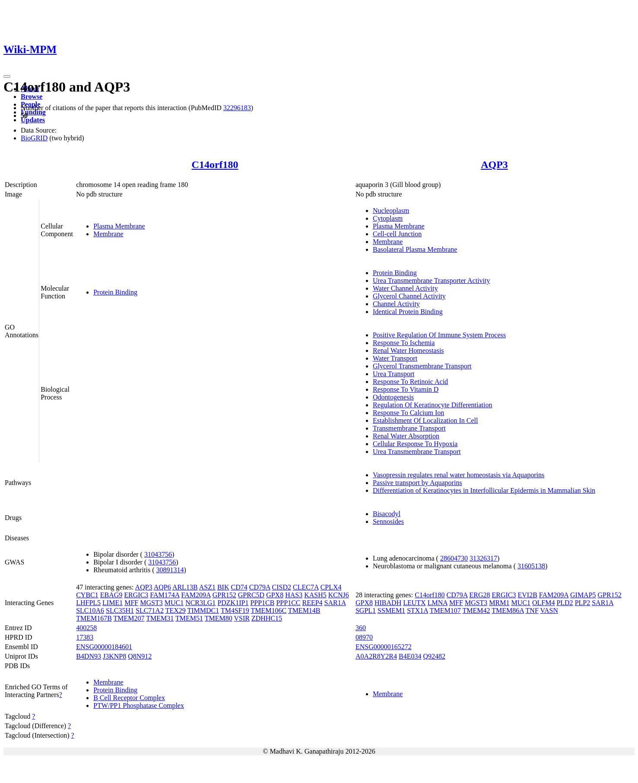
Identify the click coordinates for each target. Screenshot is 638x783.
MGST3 (151, 602)
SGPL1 (366, 610)
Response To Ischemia (404, 342)
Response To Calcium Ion (408, 412)
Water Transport (395, 358)
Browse (31, 96)
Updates (33, 120)
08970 (364, 637)
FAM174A (164, 595)
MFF (131, 602)
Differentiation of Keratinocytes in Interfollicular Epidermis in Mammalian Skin (484, 490)
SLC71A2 (150, 610)
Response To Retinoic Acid (410, 381)
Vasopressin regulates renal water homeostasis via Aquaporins (458, 475)
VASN (549, 610)
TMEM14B (304, 610)
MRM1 (499, 602)
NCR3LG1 (200, 602)
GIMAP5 (583, 595)
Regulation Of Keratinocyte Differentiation (432, 405)
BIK (223, 587)
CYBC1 (87, 595)
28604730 (454, 558)
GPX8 (274, 595)
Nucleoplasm (391, 210)
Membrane (108, 234)
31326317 (483, 558)
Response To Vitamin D (405, 389)
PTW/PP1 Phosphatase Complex (138, 705)
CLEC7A (306, 587)
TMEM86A (508, 610)
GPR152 (224, 595)
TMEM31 (160, 618)
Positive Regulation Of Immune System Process (439, 335)
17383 (84, 637)
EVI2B (527, 595)
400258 (86, 627)
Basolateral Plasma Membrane (415, 249)
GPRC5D (251, 595)
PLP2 (582, 602)
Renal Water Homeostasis (408, 350)
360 (361, 627)
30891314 (170, 570)
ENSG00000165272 (384, 646)
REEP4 (312, 602)
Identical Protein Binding (408, 311)
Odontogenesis (393, 397)
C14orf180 (215, 164)
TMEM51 (189, 618)
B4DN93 (88, 656)
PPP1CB (262, 602)
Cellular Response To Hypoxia (415, 443)
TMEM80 (218, 618)
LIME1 (112, 602)
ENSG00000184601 (104, 646)
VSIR (241, 618)
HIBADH (388, 602)
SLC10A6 (90, 610)
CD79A (259, 587)
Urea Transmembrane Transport (417, 451)
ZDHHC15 (266, 618)
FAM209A (196, 595)
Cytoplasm (388, 218)
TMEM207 (129, 618)
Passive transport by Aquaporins (417, 482)
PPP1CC (288, 602)
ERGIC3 (136, 595)
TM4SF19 (235, 610)
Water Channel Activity (405, 288)
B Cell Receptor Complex (129, 697)
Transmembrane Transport (409, 428)
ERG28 (480, 595)
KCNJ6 (338, 595)
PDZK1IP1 (232, 602)
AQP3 (494, 164)
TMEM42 (476, 610)
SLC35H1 (120, 610)
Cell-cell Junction (397, 234)
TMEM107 (445, 610)
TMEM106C (268, 610)
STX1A (417, 610)
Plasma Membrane (119, 226)
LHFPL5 (88, 602)
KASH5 (315, 595)
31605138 (531, 566)
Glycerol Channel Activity (409, 296)
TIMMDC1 (203, 610)
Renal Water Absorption (406, 436)
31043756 (158, 554)
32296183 (237, 107)
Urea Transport (393, 373)
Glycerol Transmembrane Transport (422, 366)
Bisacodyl (386, 513)
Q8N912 (140, 656)
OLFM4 (543, 602)
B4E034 (410, 656)
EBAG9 (111, 595)
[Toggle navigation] (6, 76)
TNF (532, 610)
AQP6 (162, 587)
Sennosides (388, 521)
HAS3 (293, 595)
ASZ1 (207, 587)
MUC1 (174, 602)
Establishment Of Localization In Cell (425, 420)
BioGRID (34, 138)
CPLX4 (331, 587)
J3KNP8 (114, 656)
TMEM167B (94, 618)
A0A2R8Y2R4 (376, 656)
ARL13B (185, 587)
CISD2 (281, 587)
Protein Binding (115, 292)
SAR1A (335, 602)
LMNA (438, 602)
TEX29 (175, 610)
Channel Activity (396, 303)
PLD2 (564, 602)
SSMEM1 (391, 610)
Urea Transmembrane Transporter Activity (431, 280)
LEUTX (414, 602)
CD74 (239, 587)
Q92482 (434, 656)
